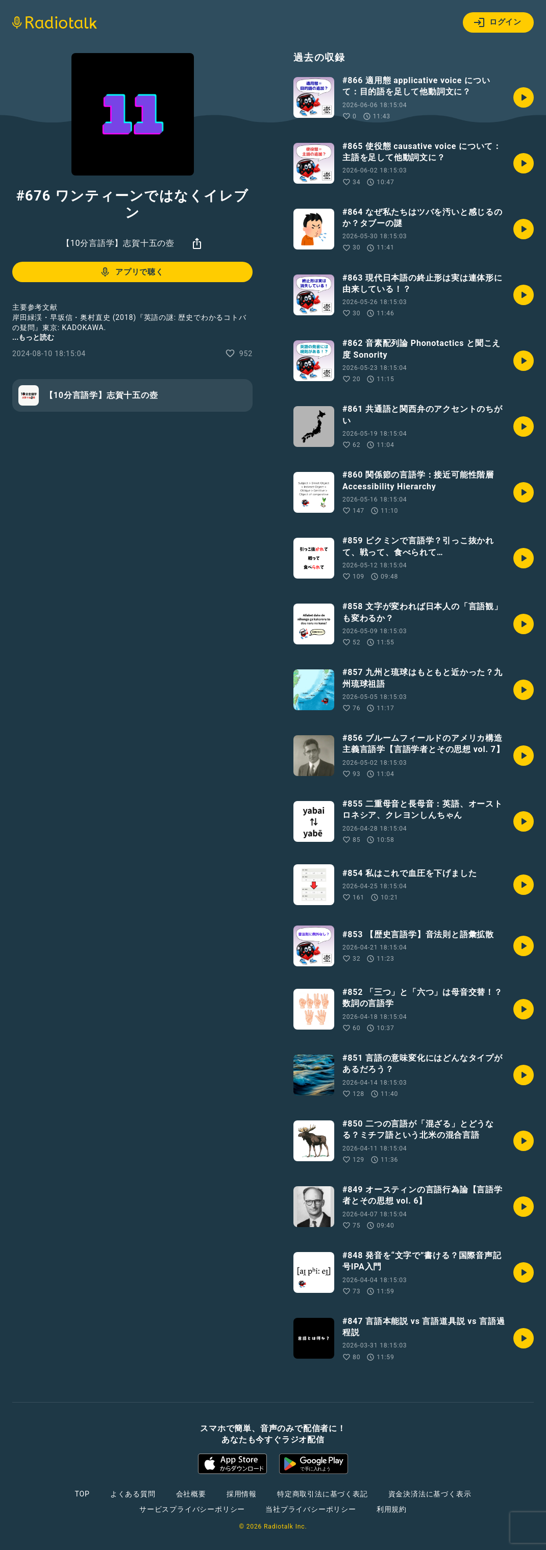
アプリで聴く (131, 272)
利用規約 (392, 1509)
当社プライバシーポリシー (310, 1509)
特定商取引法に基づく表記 (322, 1494)
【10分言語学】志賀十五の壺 (118, 243)
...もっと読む (33, 337)
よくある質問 (133, 1494)
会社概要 (191, 1494)
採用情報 (242, 1494)
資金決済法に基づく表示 (429, 1494)
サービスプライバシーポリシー (192, 1509)
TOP (82, 1494)
